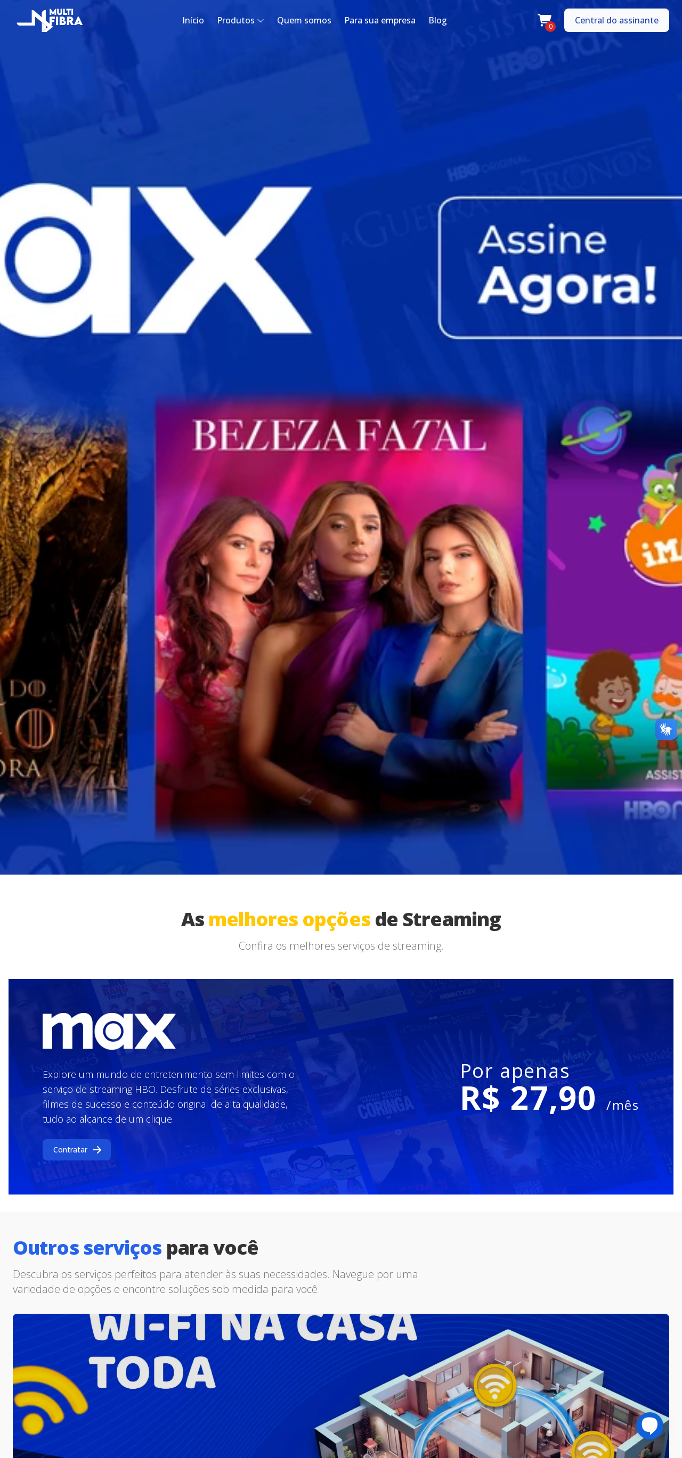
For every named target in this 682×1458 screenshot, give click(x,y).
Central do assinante (617, 20)
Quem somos (304, 20)
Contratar (77, 1149)
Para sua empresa (380, 20)
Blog (437, 20)
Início (193, 20)
